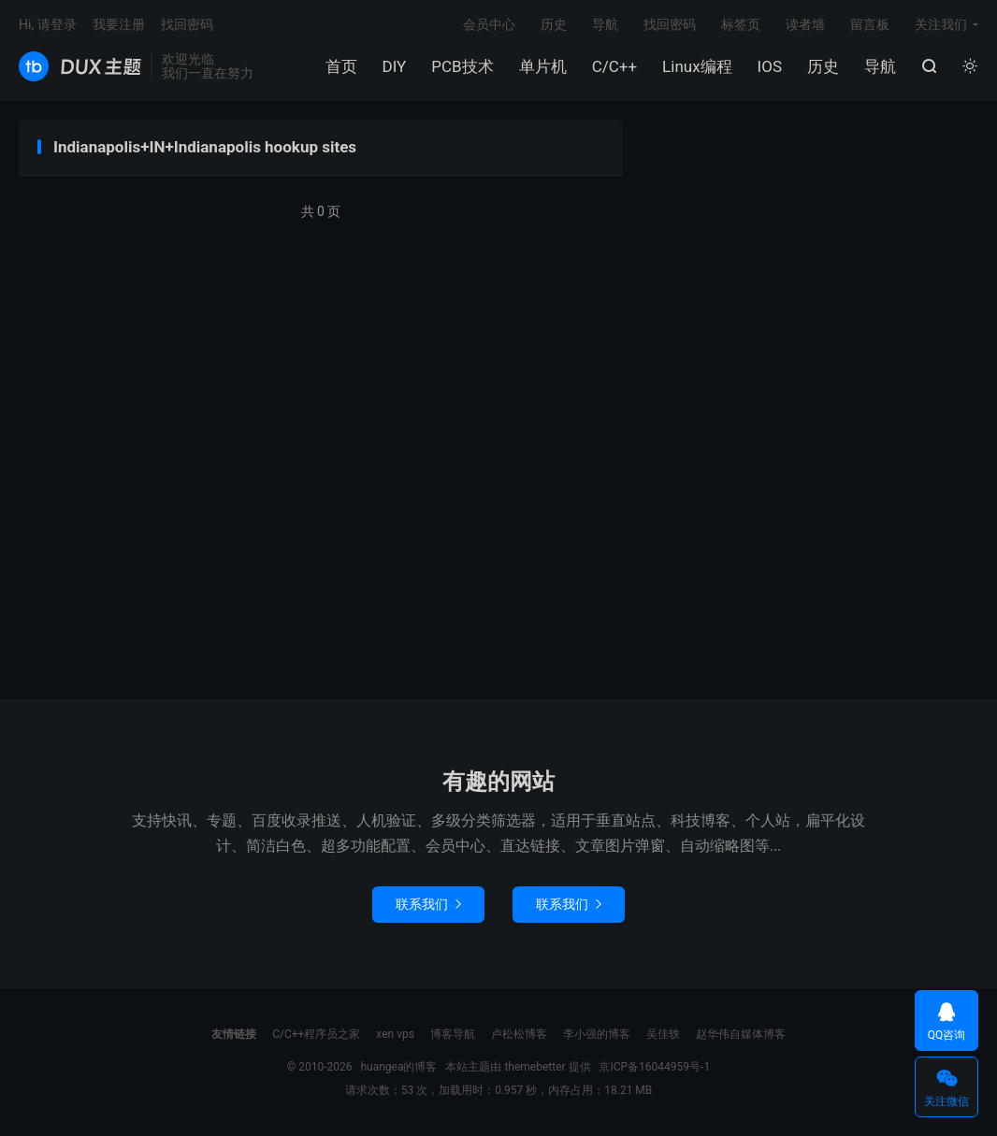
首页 (341, 66)
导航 (880, 66)
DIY (395, 66)
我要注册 (119, 24)
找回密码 (669, 24)
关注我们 (941, 24)
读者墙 (805, 24)
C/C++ (614, 66)
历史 (823, 66)
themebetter (534, 1066)
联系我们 (428, 904)
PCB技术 (462, 66)
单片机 (543, 66)
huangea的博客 (80, 66)
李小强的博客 (596, 1034)
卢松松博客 (519, 1034)
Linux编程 (696, 66)
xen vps (395, 1034)
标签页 (740, 24)
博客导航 (452, 1034)
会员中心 (489, 24)
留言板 (869, 24)
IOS (770, 66)
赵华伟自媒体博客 (741, 1034)
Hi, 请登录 (48, 24)
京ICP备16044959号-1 (654, 1066)
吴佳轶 (663, 1034)
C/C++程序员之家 (316, 1034)
